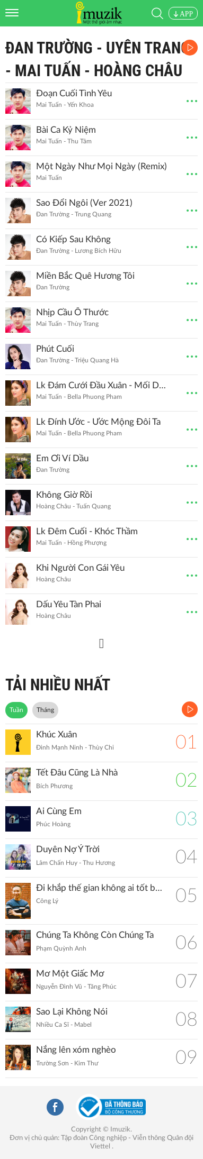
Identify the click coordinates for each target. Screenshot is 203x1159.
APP (183, 14)
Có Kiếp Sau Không (73, 239)
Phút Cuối (55, 348)
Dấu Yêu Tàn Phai (68, 604)
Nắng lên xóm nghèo (76, 1049)
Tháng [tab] (45, 710)
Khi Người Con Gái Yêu (80, 567)
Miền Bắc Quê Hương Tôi (85, 275)
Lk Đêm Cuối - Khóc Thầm (87, 531)
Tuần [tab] (16, 710)
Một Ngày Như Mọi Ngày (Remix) (101, 166)
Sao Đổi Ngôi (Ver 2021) (84, 202)
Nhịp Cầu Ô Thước (72, 312)
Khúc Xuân (56, 734)
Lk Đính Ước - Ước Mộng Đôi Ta (98, 421)
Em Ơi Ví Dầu (62, 458)
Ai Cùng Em (59, 811)
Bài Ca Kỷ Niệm (66, 129)
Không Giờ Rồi (64, 494)
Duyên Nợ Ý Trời (68, 849)
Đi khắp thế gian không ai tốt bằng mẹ (100, 887)
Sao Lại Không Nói (72, 1011)
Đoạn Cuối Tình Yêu (74, 93)
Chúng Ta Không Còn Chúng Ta (95, 934)
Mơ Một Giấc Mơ (70, 973)
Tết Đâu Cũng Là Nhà (77, 772)
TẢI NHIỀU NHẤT (57, 685)
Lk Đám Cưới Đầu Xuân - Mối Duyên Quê (101, 385)
